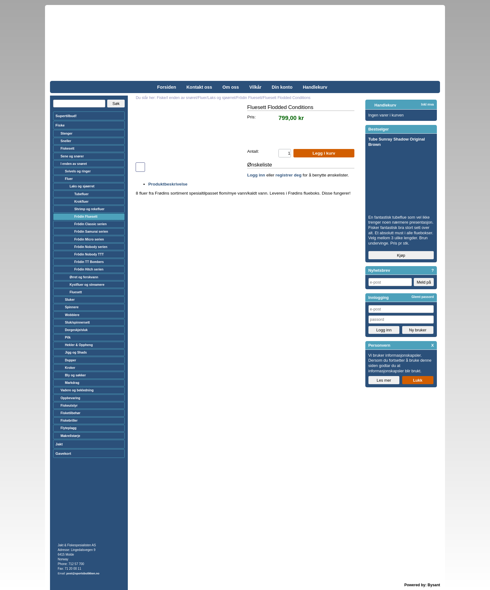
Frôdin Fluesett (86, 216)
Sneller (66, 141)
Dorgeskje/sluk (76, 330)
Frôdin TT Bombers (89, 262)
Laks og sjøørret (82, 186)
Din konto (282, 87)
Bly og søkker (75, 375)
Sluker (70, 299)
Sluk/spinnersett (77, 322)
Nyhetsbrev (379, 270)
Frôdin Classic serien (90, 224)
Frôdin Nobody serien (91, 247)
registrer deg (289, 175)
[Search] (79, 104)
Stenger (66, 133)
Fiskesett (67, 148)
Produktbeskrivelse (167, 184)
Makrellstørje (70, 436)
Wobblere (72, 315)
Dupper (70, 360)
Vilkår (255, 87)
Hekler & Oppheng (79, 345)
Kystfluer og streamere (87, 284)
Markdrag (72, 382)
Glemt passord (423, 297)
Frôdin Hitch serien (88, 269)
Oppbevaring (70, 398)
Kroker (70, 367)
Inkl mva (427, 104)
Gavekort (63, 453)
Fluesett (76, 292)
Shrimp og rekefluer (89, 209)
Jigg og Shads (76, 352)
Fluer (69, 179)
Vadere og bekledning (77, 390)
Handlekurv (315, 87)
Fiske (60, 125)
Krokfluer (81, 201)
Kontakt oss (199, 87)
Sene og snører (72, 156)
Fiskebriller (69, 420)
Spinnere (72, 307)
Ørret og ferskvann (84, 277)
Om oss (230, 87)
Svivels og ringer (78, 171)
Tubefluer (81, 194)
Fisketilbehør (71, 413)
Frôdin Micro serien (89, 239)
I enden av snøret (74, 164)
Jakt (59, 444)
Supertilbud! (66, 116)
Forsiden (166, 87)
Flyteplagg (69, 428)
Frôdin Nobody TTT (89, 254)
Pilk (68, 337)
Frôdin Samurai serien (91, 231)
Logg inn (256, 175)
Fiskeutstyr (69, 405)
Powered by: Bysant (422, 585)
